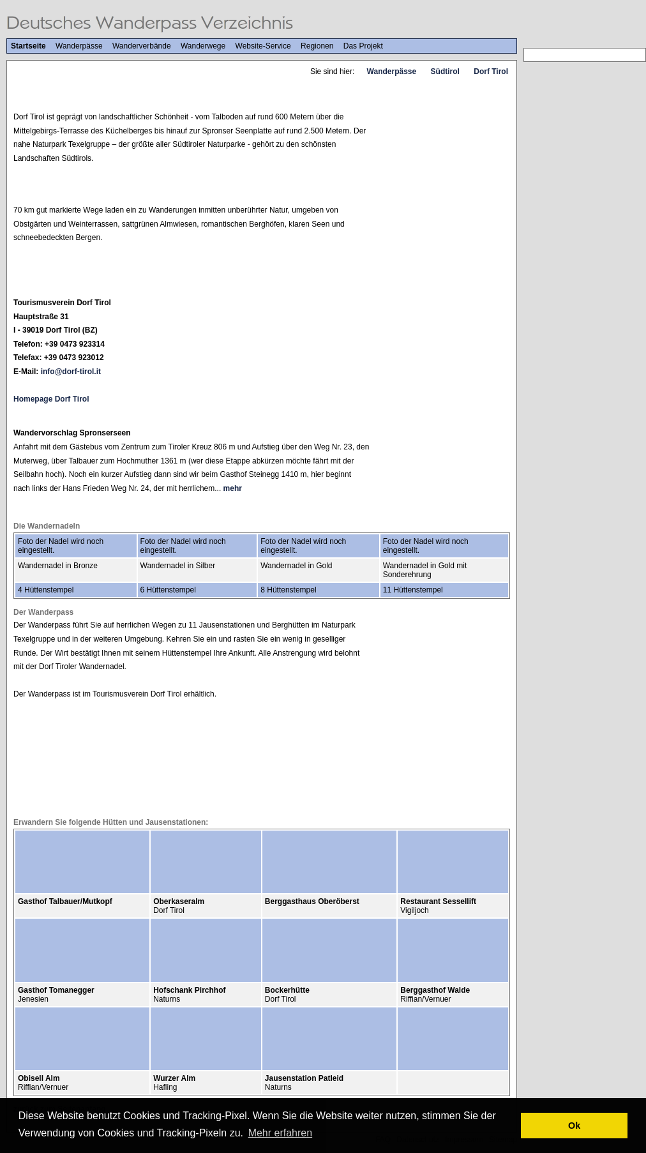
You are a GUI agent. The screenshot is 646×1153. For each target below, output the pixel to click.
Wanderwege (203, 45)
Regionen (317, 45)
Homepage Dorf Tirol (51, 399)
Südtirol (445, 71)
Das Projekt (363, 45)
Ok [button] (574, 1125)
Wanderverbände (141, 45)
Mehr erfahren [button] (280, 1132)
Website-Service (263, 45)
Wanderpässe (79, 45)
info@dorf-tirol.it (71, 371)
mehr (232, 488)
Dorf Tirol (491, 71)
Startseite (28, 45)
